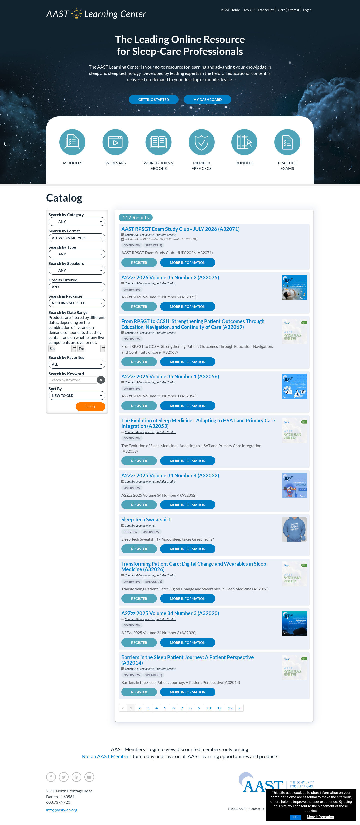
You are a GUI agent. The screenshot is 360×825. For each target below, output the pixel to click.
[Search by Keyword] (73, 379)
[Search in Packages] (77, 302)
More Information (188, 262)
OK (296, 817)
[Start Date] (63, 348)
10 (208, 707)
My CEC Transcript (259, 10)
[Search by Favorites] (77, 364)
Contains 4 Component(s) (140, 333)
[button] (101, 379)
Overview (132, 245)
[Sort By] (77, 395)
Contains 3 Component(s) (140, 235)
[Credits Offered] (77, 286)
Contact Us (257, 809)
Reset (91, 406)
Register (139, 262)
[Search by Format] (77, 237)
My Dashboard (208, 99)
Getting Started (153, 99)
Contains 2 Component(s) (140, 525)
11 (219, 707)
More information (320, 817)
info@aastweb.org (61, 809)
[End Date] (92, 348)
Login (307, 10)
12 (230, 707)
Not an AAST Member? (106, 756)
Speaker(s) (154, 245)
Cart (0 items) (288, 10)
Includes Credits (166, 235)
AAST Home (230, 10)
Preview (131, 531)
